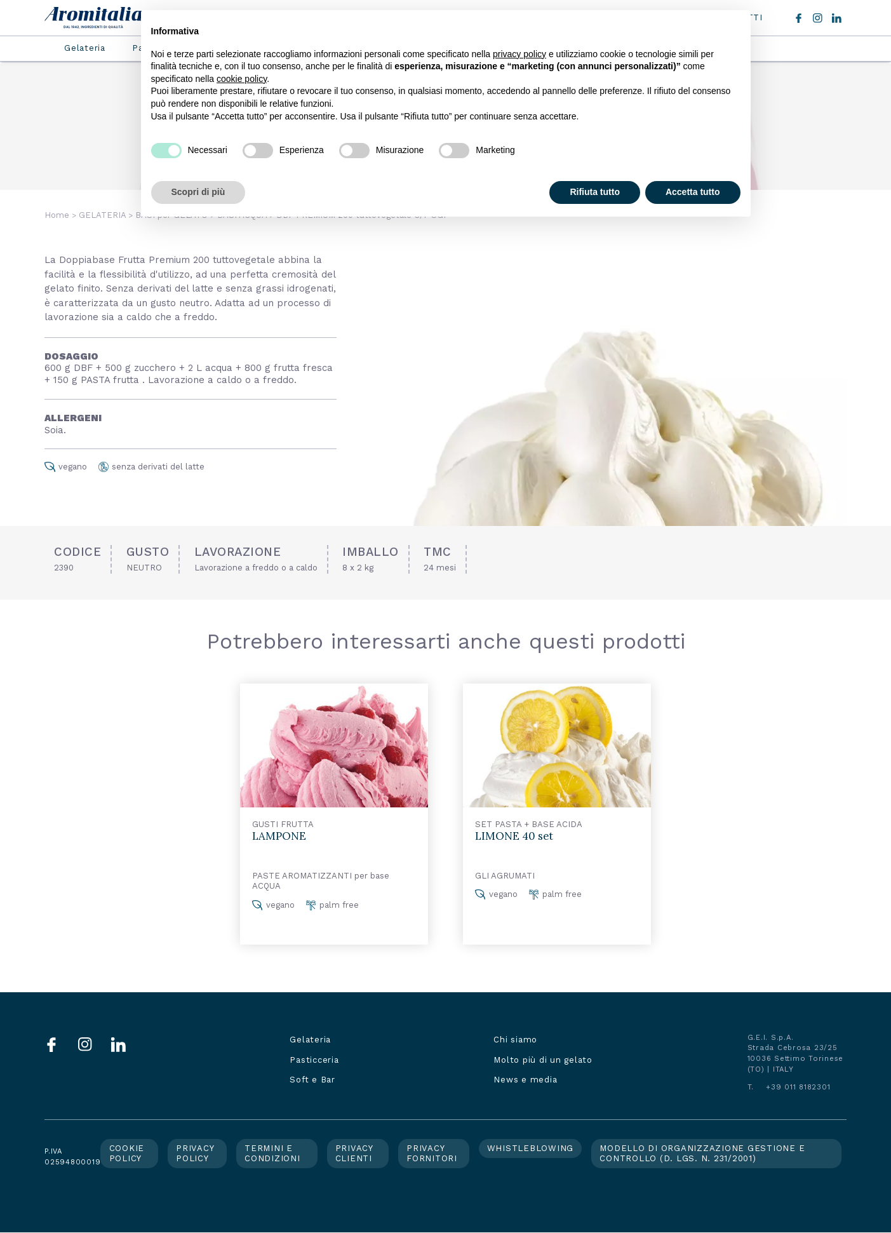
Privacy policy (195, 1153)
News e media (525, 1079)
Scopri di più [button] (198, 192)
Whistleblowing (530, 1148)
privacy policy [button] (519, 54)
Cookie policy (127, 1153)
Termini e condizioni (272, 1153)
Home (56, 215)
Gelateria (84, 48)
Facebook (798, 18)
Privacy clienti (354, 1153)
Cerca (778, 17)
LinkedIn (836, 18)
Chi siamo (515, 1039)
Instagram (817, 18)
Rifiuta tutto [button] (595, 192)
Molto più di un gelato (543, 1060)
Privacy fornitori (431, 1153)
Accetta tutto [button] (693, 192)
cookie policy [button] (242, 79)
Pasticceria (314, 1060)
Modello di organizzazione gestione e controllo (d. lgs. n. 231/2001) (702, 1153)
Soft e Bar (312, 1079)
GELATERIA (102, 215)
